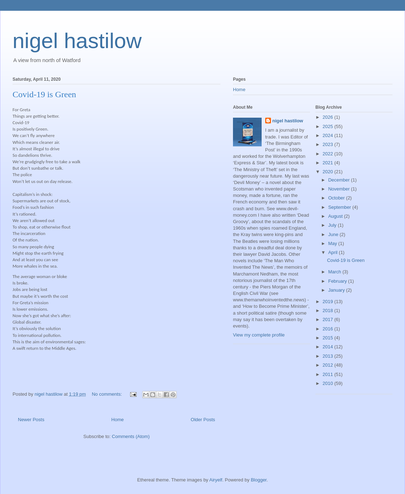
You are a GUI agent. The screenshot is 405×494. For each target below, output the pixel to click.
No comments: (107, 394)
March (335, 271)
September (340, 207)
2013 (328, 356)
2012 (328, 365)
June (334, 234)
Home (117, 419)
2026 (328, 117)
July (333, 225)
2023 (328, 144)
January (337, 290)
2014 (328, 346)
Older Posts (203, 419)
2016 (328, 328)
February (338, 281)
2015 (328, 337)
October (337, 198)
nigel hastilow (77, 41)
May (333, 243)
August (336, 216)
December (339, 180)
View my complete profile (259, 335)
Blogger (259, 480)
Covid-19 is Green (44, 94)
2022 (328, 153)
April (333, 252)
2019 (328, 301)
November (339, 189)
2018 (328, 310)
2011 (328, 374)
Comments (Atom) (130, 436)
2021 (328, 162)
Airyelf (215, 480)
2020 (328, 171)
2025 (328, 126)
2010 (328, 383)
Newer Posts (31, 419)
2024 (328, 135)
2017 (328, 319)
